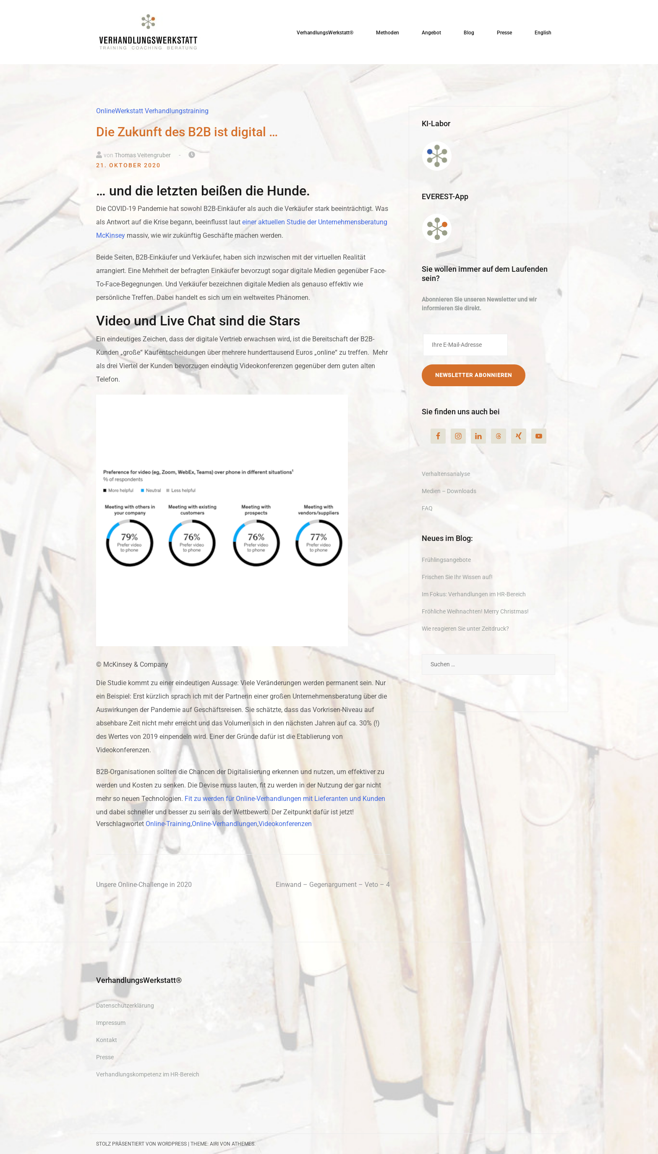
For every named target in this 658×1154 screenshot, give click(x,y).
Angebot (431, 33)
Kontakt (106, 1040)
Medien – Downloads (449, 491)
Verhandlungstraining (177, 111)
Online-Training (168, 824)
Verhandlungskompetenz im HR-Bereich (147, 1074)
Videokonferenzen (285, 824)
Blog (469, 33)
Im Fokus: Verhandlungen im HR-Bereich (474, 594)
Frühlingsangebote (446, 559)
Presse (504, 33)
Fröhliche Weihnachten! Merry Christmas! (475, 611)
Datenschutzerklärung (125, 1005)
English (543, 33)
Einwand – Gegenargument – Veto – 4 (333, 885)
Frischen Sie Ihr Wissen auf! (457, 577)
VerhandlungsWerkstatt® (325, 33)
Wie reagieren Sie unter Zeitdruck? (465, 628)
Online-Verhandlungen (224, 824)
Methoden (387, 33)
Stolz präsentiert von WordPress (141, 1144)
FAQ (427, 508)
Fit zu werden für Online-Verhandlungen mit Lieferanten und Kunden (285, 799)
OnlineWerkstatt (119, 111)
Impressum (110, 1022)
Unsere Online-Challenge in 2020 (144, 885)
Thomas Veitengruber (143, 155)
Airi (214, 1144)
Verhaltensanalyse (446, 473)
